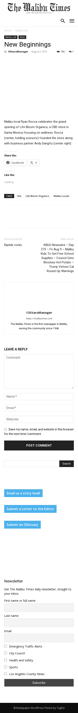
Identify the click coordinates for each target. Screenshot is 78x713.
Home (7, 30)
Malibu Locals (61, 195)
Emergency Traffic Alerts (23, 646)
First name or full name (20, 601)
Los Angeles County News (24, 674)
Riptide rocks (13, 245)
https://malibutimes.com (39, 318)
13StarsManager (18, 51)
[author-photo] (39, 306)
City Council (14, 653)
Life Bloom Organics (37, 195)
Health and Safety (18, 660)
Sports (11, 667)
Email (7, 631)
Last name (11, 616)
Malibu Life (21, 30)
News (22, 37)
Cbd (19, 195)
